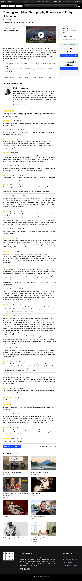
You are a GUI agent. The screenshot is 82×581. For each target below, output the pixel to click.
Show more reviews (11, 446)
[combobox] (50, 5)
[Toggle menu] (79, 5)
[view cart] (61, 1)
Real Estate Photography (38, 517)
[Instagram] (28, 569)
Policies (41, 579)
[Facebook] (25, 569)
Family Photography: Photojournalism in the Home (43, 539)
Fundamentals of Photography (12, 472)
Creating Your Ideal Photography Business (11, 29)
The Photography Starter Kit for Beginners (15, 538)
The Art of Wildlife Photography (40, 472)
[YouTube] (21, 569)
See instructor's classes (20, 105)
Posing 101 (6, 517)
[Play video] (41, 34)
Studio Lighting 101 (36, 494)
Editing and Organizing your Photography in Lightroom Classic (15, 494)
